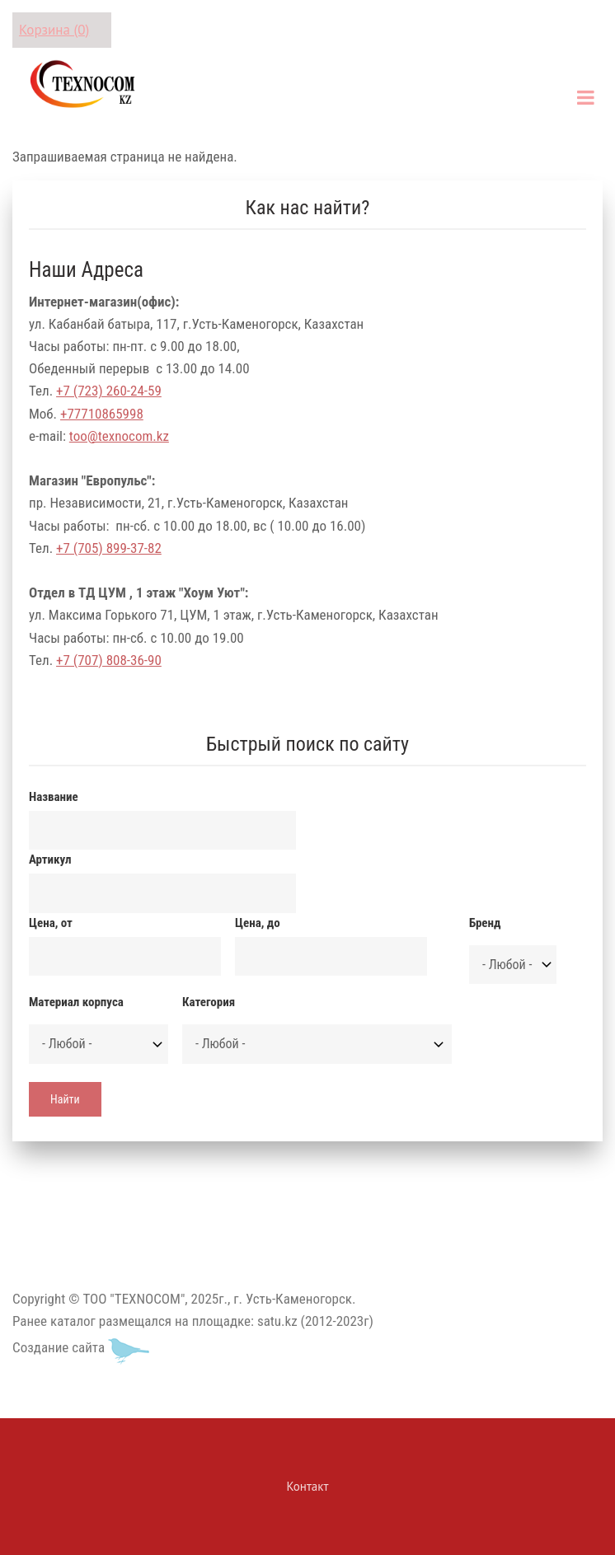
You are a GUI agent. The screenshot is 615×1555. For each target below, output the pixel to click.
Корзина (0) (54, 30)
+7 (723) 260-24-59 (109, 390)
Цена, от (51, 923)
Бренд (484, 923)
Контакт (308, 1486)
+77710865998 (101, 413)
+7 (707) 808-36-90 (109, 660)
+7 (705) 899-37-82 (109, 548)
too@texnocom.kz (119, 436)
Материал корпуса (76, 1002)
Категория (208, 1002)
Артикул (50, 859)
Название (53, 796)
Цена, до (257, 923)
